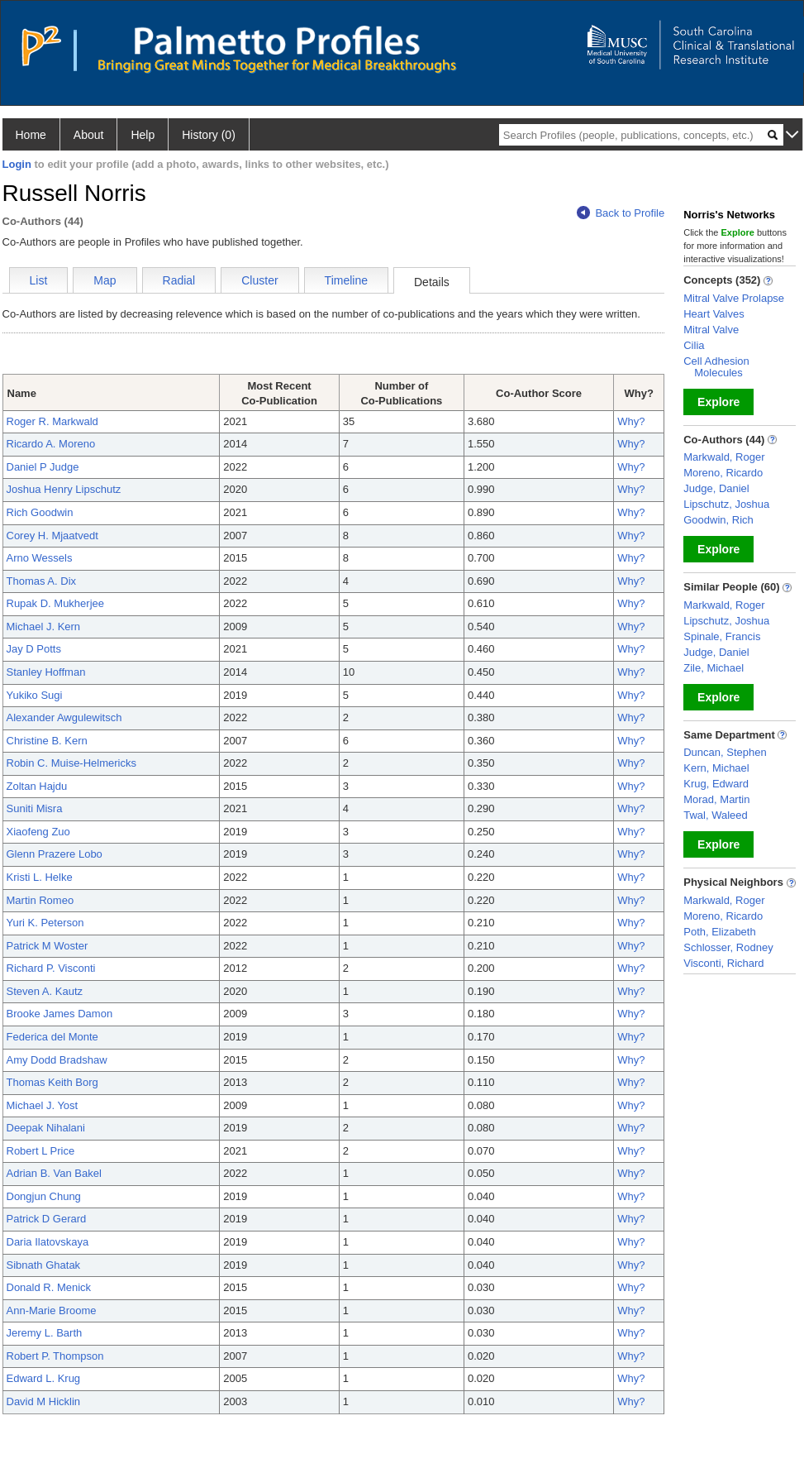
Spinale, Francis (721, 636)
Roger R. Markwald (52, 421)
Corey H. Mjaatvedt (52, 535)
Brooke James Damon (60, 1013)
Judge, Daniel (716, 488)
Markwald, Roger (723, 457)
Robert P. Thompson (55, 1356)
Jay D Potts (34, 649)
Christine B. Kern (47, 740)
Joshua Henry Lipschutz (64, 489)
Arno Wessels (40, 558)
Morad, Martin (716, 799)
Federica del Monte (52, 1037)
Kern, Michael (716, 768)
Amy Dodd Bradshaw (57, 1060)
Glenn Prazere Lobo (54, 854)
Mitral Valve (711, 329)
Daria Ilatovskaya (48, 1242)
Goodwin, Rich (718, 520)
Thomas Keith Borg (52, 1082)
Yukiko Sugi (35, 695)
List (39, 280)
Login (16, 164)
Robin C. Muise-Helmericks (71, 763)
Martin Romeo (40, 900)
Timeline (346, 280)
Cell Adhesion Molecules (716, 367)
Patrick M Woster (47, 946)
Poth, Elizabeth (719, 931)
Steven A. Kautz (45, 991)
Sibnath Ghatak (44, 1265)
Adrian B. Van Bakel (54, 1173)
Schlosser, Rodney (728, 947)
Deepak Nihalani (46, 1127)
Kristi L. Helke (40, 877)
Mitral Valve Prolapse (733, 298)
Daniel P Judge (43, 467)
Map (104, 280)
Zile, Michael (713, 668)
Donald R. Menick (49, 1287)
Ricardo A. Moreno (51, 444)
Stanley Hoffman (46, 672)
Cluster (259, 280)
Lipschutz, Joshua (726, 504)
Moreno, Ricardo (723, 472)
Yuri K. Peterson (45, 922)
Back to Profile (620, 213)
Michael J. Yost (42, 1105)
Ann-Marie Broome (52, 1310)
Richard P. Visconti (51, 968)
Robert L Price (41, 1151)
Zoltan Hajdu (37, 786)
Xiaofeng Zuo (38, 831)
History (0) (208, 134)
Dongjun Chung (44, 1196)
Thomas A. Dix (42, 581)
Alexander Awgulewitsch (64, 717)
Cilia (693, 345)
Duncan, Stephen (724, 752)
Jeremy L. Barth (45, 1333)
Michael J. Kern (44, 626)
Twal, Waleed (715, 815)
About (89, 134)
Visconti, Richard (723, 963)
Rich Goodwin (40, 512)
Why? (631, 421)
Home (31, 134)
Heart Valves (713, 314)
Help (143, 134)
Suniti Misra (35, 808)
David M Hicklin (44, 1401)
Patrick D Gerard (47, 1218)
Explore (718, 402)
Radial (179, 280)
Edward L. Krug (44, 1378)
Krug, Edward (716, 783)
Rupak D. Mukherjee (56, 603)
